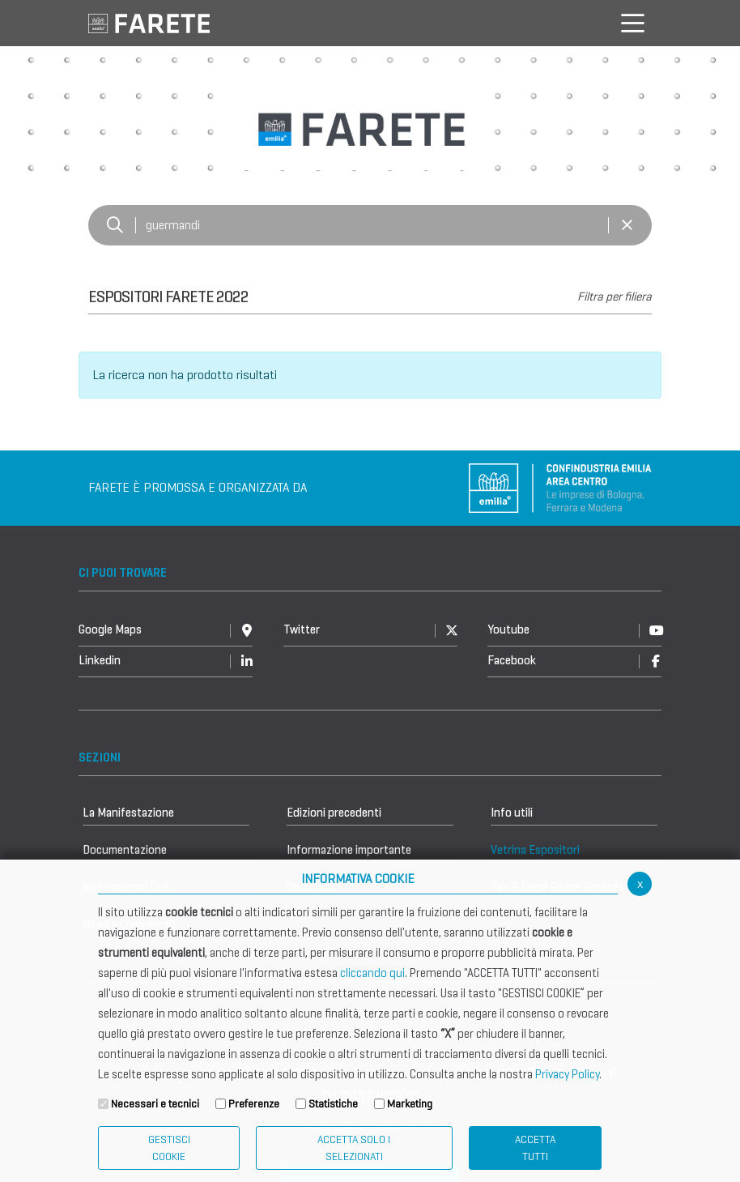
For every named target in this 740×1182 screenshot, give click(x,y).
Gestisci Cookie (169, 1148)
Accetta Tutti (535, 1148)
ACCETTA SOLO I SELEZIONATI (353, 1148)
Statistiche (333, 1104)
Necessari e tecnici (155, 1104)
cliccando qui (372, 973)
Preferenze (253, 1104)
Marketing (409, 1104)
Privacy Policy (567, 1074)
